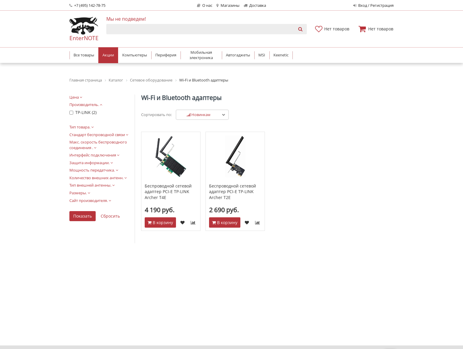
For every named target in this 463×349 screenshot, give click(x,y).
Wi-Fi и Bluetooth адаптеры (181, 98)
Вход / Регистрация (373, 5)
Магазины (227, 5)
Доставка (255, 5)
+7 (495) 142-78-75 (87, 5)
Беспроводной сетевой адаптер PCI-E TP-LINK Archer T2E (232, 191)
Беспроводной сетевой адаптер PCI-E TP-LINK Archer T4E (168, 191)
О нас (204, 5)
